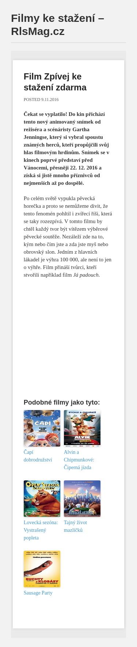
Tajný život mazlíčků (75, 526)
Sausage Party (38, 593)
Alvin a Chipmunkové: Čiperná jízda (79, 459)
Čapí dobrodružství (38, 456)
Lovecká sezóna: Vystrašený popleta (41, 530)
